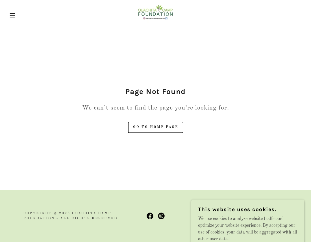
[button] (15, 15)
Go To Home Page (155, 127)
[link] (155, 15)
